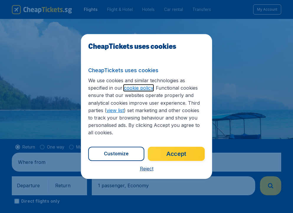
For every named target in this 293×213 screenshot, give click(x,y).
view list (115, 110)
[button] (146, 169)
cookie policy (138, 88)
